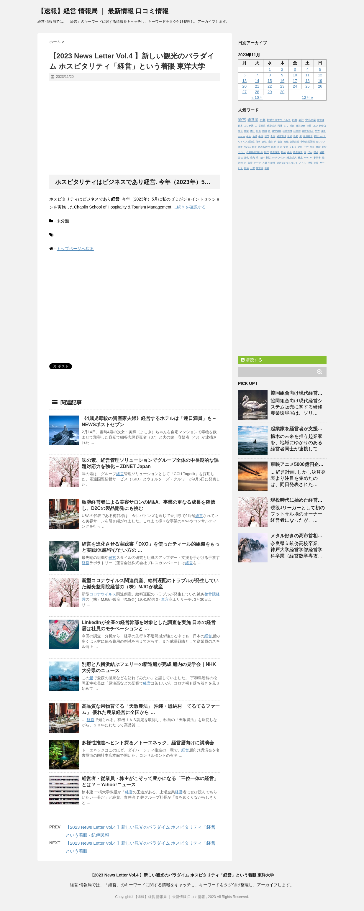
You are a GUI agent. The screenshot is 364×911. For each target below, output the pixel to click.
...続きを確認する (189, 207)
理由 (270, 141)
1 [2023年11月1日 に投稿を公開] (270, 69)
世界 (289, 136)
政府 (296, 136)
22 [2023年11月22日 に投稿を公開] (270, 86)
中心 (248, 136)
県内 (252, 157)
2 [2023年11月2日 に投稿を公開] (282, 69)
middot (241, 136)
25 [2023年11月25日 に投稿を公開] (307, 86)
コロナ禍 (248, 125)
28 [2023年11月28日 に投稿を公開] (257, 92)
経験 (322, 152)
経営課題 (275, 152)
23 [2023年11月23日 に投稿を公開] (282, 86)
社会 (312, 147)
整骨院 (210, 594)
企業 (262, 120)
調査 (240, 147)
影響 (294, 120)
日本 (240, 125)
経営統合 (300, 125)
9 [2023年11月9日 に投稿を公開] (282, 75)
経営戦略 (276, 131)
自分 (279, 147)
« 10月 (257, 97)
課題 (323, 131)
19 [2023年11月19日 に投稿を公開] (320, 80)
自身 (254, 147)
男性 (317, 131)
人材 (264, 163)
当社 (240, 157)
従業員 (261, 125)
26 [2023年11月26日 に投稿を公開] (320, 86)
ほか (310, 152)
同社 (280, 125)
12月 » (307, 97)
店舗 (246, 168)
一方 (306, 147)
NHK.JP (308, 157)
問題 (264, 131)
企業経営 (294, 141)
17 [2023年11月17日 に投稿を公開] (295, 80)
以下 (267, 136)
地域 (254, 136)
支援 (285, 147)
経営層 (259, 168)
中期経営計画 (308, 141)
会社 (301, 120)
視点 (316, 152)
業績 (318, 147)
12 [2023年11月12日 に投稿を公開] (320, 75)
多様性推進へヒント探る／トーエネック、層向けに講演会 (148, 742)
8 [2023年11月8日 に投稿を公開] (270, 75)
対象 (292, 125)
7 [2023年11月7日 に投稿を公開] (257, 75)
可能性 (271, 163)
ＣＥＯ (292, 147)
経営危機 (287, 131)
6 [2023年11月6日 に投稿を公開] (244, 75)
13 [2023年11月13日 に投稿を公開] (244, 80)
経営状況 (298, 152)
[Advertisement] (134, 128)
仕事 (258, 141)
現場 (310, 163)
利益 (267, 168)
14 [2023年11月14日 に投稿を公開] (257, 80)
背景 (250, 163)
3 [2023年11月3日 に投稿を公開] (295, 69)
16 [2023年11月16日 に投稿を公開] (282, 80)
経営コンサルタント (287, 163)
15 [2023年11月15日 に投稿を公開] (270, 80)
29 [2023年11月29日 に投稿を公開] (270, 92)
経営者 (252, 120)
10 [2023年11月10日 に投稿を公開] (295, 75)
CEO (315, 125)
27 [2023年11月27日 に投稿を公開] (244, 92)
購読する (251, 359)
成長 (289, 152)
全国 (272, 136)
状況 (280, 141)
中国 (260, 136)
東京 (165, 599)
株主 (300, 157)
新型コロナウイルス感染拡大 (281, 157)
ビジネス (320, 141)
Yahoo (247, 147)
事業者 (317, 157)
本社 (252, 131)
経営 (120, 474)
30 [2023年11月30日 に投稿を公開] (282, 92)
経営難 (297, 131)
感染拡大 (271, 125)
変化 (300, 147)
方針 (262, 157)
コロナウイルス (102, 594)
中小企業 (310, 120)
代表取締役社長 (254, 152)
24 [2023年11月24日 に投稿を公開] (295, 86)
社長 (308, 125)
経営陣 (320, 120)
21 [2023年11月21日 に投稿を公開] (257, 86)
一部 (252, 168)
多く (286, 125)
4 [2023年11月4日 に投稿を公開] (307, 69)
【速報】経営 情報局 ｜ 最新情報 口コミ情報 (102, 11)
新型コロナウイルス (279, 120)
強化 (246, 157)
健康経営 (308, 136)
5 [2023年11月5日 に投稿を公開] (320, 69)
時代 (266, 152)
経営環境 (281, 136)
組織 (286, 141)
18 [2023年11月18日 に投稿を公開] (307, 80)
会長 (316, 163)
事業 (246, 131)
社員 (258, 131)
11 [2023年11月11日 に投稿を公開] (307, 75)
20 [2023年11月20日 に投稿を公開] (244, 86)
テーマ (257, 163)
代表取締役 (264, 147)
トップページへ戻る (75, 248)
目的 (283, 152)
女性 (264, 141)
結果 (273, 147)
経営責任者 (308, 131)
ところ (302, 163)
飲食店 (322, 125)
